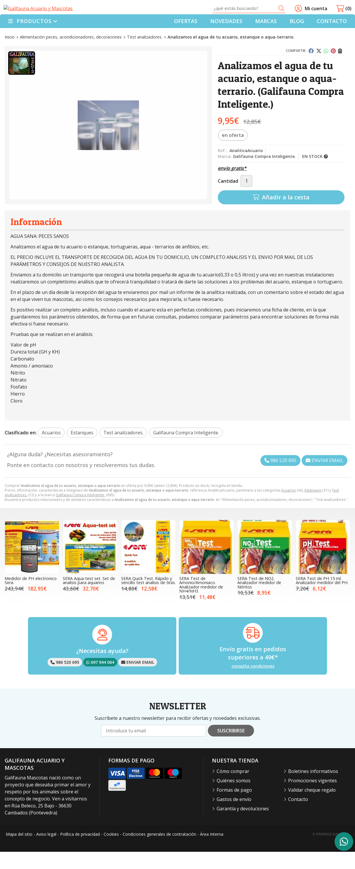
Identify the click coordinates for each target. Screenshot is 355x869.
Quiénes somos (233, 798)
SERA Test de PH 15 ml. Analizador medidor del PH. (322, 598)
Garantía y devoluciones (243, 826)
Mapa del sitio (19, 851)
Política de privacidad (80, 851)
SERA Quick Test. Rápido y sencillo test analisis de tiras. (148, 598)
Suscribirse (231, 748)
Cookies (111, 851)
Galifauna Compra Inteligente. (80, 512)
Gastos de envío (234, 817)
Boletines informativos (313, 789)
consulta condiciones (253, 683)
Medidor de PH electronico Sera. (31, 598)
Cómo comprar (233, 789)
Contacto (298, 817)
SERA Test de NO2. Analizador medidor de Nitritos (259, 600)
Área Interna (211, 851)
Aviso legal (46, 851)
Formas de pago (234, 807)
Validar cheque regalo (312, 807)
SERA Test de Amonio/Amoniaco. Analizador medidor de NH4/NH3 (201, 602)
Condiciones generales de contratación (159, 851)
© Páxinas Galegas (331, 851)
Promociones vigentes (312, 798)
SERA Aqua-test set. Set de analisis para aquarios (89, 598)
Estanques (312, 507)
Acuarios (288, 507)
